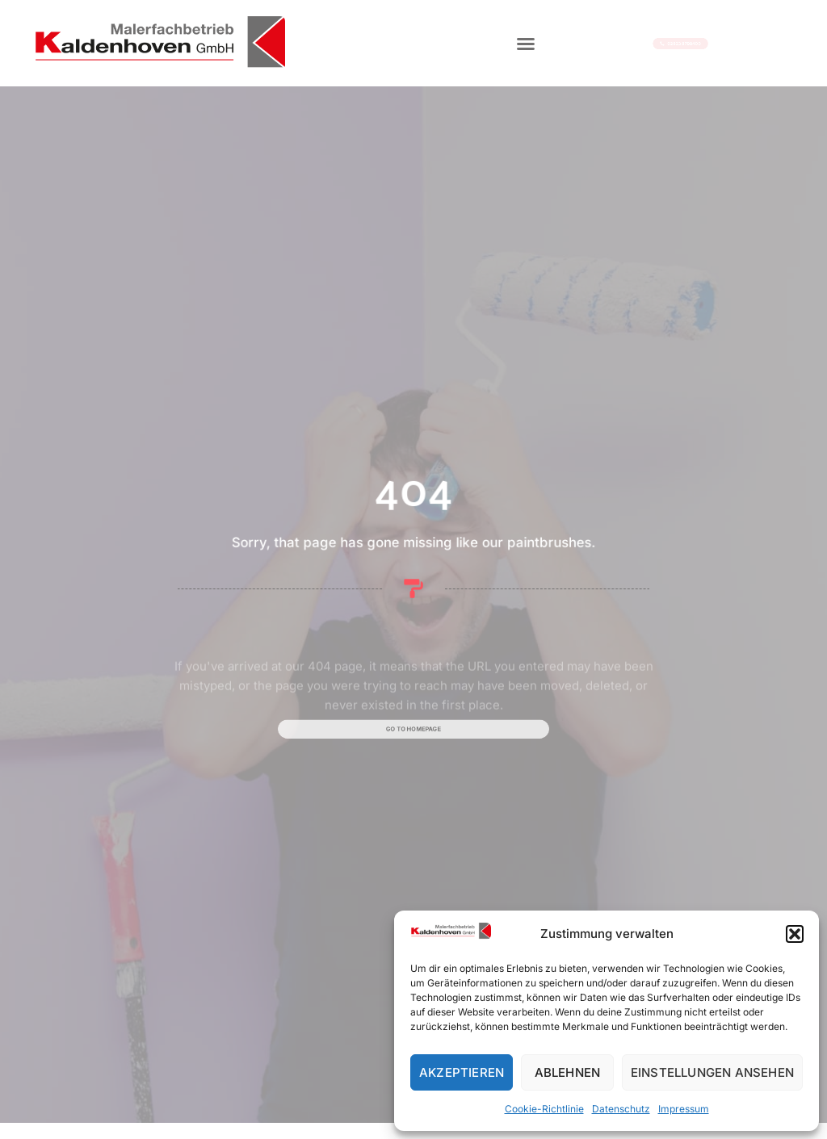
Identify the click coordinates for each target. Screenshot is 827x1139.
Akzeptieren (461, 1072)
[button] (795, 934)
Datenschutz (621, 1109)
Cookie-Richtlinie (544, 1109)
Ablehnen (568, 1072)
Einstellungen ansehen (712, 1072)
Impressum (683, 1109)
